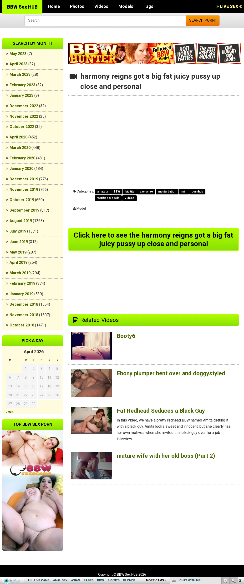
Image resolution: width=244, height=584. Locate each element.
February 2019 (22, 283)
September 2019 (24, 210)
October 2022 (22, 126)
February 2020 (22, 158)
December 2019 (24, 179)
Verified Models (108, 198)
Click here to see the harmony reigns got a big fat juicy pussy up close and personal (153, 239)
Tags (148, 6)
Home (54, 6)
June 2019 (19, 241)
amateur (102, 191)
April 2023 (18, 64)
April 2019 (18, 262)
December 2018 (24, 304)
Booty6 (126, 336)
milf (183, 191)
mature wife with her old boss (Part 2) (166, 455)
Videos (101, 6)
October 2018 (22, 325)
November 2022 (24, 116)
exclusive (146, 191)
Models (125, 6)
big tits (129, 191)
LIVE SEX (229, 6)
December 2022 (24, 106)
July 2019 (18, 231)
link (240, 510)
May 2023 (18, 53)
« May (9, 412)
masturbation (167, 191)
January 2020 (21, 168)
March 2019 (20, 273)
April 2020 (18, 137)
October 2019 (22, 200)
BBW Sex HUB (22, 7)
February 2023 (22, 85)
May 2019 (18, 252)
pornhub (197, 191)
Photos (77, 6)
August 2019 (21, 220)
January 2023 (21, 95)
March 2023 (20, 74)
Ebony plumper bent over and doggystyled (171, 373)
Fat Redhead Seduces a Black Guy (161, 410)
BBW (117, 191)
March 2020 (20, 147)
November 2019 (24, 189)
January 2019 (21, 294)
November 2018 (24, 315)
